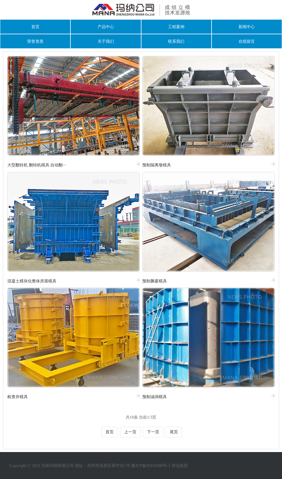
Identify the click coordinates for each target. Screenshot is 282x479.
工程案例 (176, 26)
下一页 (153, 432)
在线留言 (246, 41)
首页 (35, 26)
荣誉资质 (35, 41)
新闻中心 (246, 26)
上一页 (130, 432)
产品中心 (106, 26)
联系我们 (176, 41)
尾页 (174, 432)
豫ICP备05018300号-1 (150, 465)
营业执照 (180, 465)
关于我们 (106, 41)
